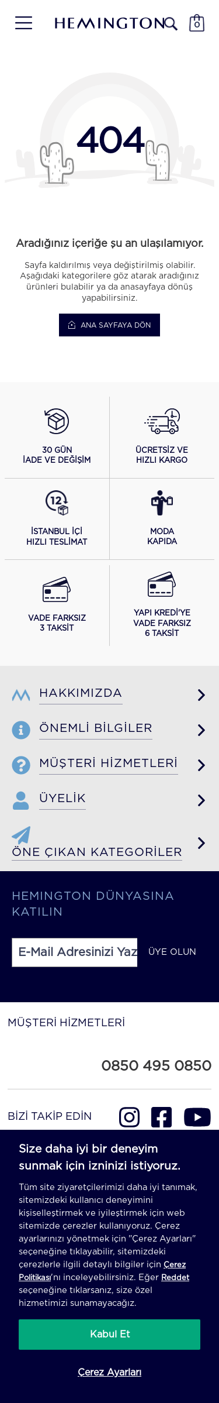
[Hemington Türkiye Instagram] (129, 1117)
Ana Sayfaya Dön (109, 325)
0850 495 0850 (156, 1067)
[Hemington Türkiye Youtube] (197, 1117)
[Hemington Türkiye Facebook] (161, 1117)
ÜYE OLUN (172, 952)
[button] (57, 437)
